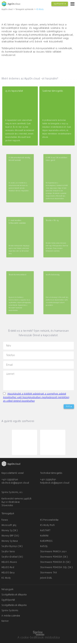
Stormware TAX (48, 572)
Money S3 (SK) (10, 530)
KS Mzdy (40, 9)
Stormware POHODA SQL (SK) (56, 567)
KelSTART (45, 530)
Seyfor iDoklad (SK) (12, 557)
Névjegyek (8, 589)
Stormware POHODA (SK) (54, 557)
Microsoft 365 (9, 525)
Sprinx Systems (10, 610)
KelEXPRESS (46, 541)
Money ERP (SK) (10, 536)
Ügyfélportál (8, 600)
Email (9, 365)
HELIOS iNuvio (9, 562)
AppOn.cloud (7, 9)
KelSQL (44, 546)
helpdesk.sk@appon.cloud (54, 483)
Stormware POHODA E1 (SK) (55, 562)
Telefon (10, 355)
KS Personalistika (49, 520)
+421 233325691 (48, 479)
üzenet (10, 374)
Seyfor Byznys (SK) (12, 546)
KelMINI (44, 536)
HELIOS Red (8, 567)
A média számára (11, 616)
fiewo (5, 520)
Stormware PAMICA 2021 (53, 551)
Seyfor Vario (8, 551)
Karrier (5, 621)
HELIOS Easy (8, 572)
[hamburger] (72, 4)
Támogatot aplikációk (24, 9)
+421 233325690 (10, 479)
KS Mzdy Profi (47, 525)
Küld (69, 406)
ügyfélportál (60, 3)
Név (8, 346)
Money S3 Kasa (10, 541)
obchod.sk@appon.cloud (15, 483)
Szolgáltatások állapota (14, 595)
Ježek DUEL (46, 578)
